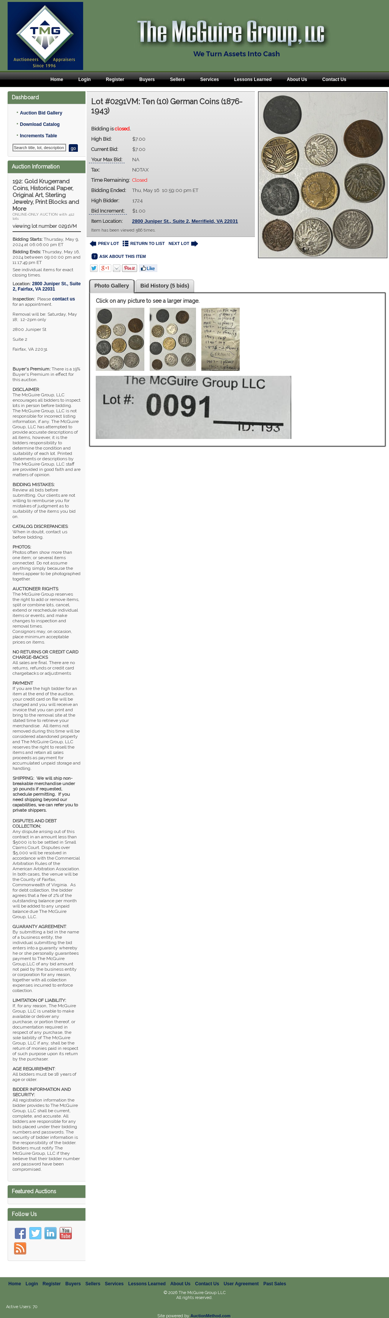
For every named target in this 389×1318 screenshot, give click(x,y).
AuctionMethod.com (210, 1315)
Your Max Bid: (106, 159)
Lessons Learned (253, 79)
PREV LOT (104, 243)
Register (115, 79)
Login (84, 79)
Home (57, 79)
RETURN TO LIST (144, 243)
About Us (297, 79)
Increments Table (38, 135)
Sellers (177, 79)
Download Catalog (40, 124)
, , (47, 286)
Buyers (147, 79)
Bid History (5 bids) (165, 286)
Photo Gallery (112, 286)
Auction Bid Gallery (41, 113)
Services (209, 79)
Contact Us (334, 79)
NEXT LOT (183, 243)
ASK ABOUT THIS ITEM (119, 256)
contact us (63, 299)
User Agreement (241, 1283)
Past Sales (274, 1283)
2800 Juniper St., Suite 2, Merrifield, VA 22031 (185, 221)
